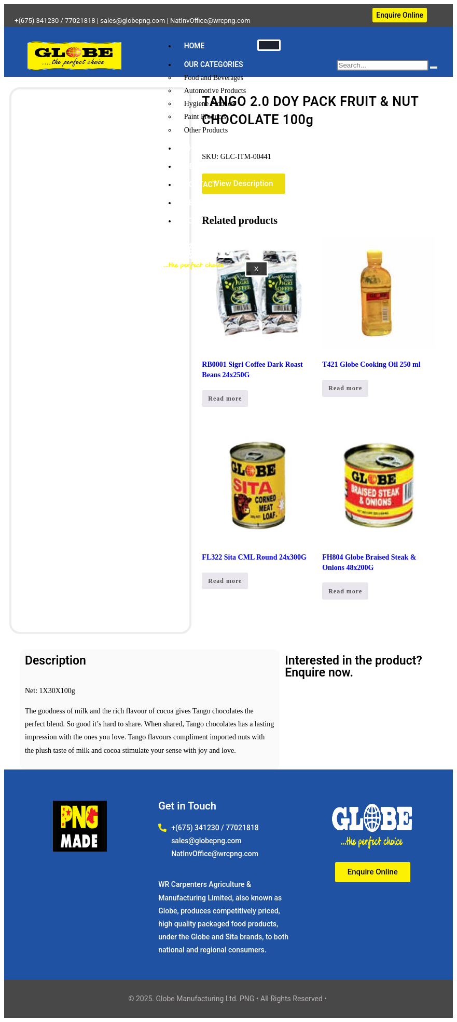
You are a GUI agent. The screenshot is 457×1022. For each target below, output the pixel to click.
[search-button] (433, 68)
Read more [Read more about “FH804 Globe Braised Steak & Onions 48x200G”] (345, 591)
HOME (194, 46)
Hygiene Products (210, 104)
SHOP (193, 148)
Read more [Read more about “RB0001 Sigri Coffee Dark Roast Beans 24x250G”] (225, 398)
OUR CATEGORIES (213, 64)
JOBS (193, 221)
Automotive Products (215, 91)
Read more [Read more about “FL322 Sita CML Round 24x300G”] (225, 581)
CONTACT (200, 184)
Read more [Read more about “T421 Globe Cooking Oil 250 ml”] (345, 388)
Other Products (206, 130)
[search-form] (382, 65)
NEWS (194, 166)
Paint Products (205, 117)
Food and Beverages (213, 78)
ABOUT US (201, 202)
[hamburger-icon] (269, 45)
